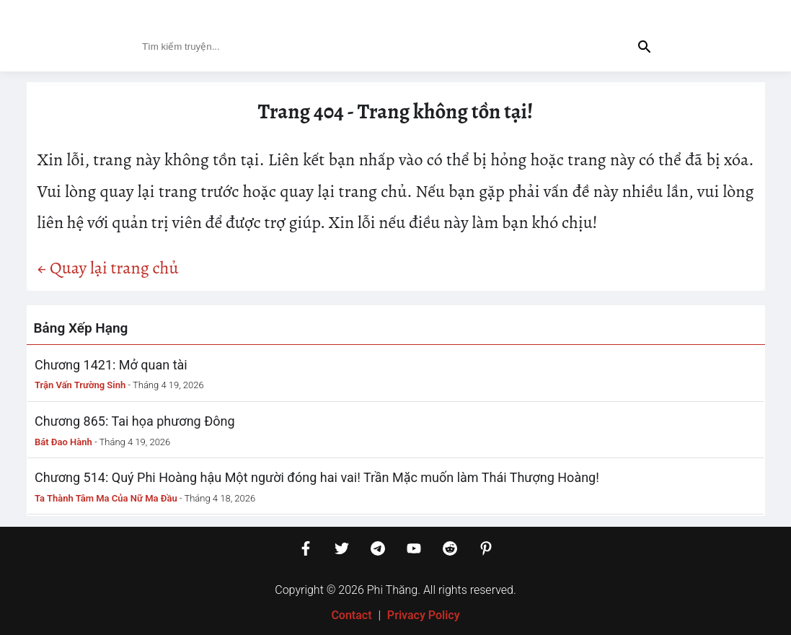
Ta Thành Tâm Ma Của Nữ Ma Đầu (106, 498)
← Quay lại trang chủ (108, 267)
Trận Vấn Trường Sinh (80, 385)
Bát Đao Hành (63, 442)
